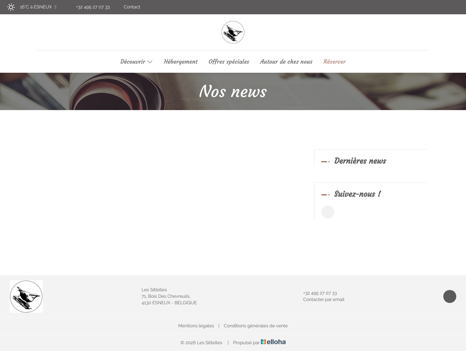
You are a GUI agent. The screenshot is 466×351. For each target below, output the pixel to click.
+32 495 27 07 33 (316, 293)
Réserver (335, 61)
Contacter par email (320, 300)
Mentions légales (196, 326)
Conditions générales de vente (256, 326)
